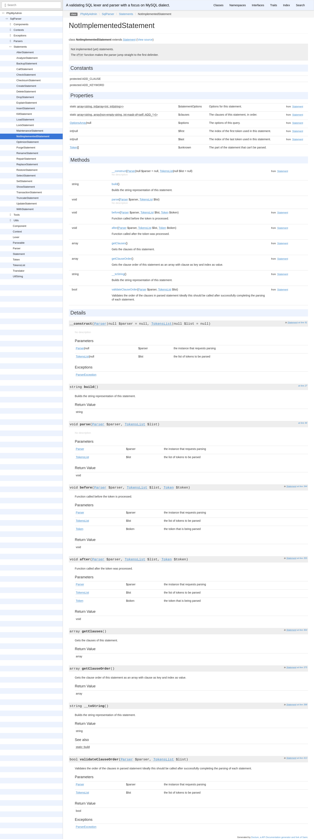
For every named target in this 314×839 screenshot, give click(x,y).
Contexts (19, 29)
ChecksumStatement (28, 80)
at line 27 (302, 385)
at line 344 (302, 486)
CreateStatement (26, 85)
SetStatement (24, 181)
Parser (16, 248)
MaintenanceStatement (29, 130)
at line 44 (302, 423)
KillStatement (24, 113)
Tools (17, 214)
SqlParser (15, 18)
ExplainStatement (26, 102)
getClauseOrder (122, 258)
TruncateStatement (27, 197)
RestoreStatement (26, 169)
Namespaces (237, 5)
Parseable (19, 242)
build (115, 184)
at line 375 (302, 667)
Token (16, 259)
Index (286, 5)
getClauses (119, 243)
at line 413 (302, 758)
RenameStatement (27, 153)
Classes (218, 5)
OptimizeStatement (27, 141)
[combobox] (31, 5)
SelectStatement (25, 175)
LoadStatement (25, 119)
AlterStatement (25, 52)
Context (17, 231)
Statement (19, 253)
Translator (18, 270)
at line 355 (302, 558)
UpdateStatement (26, 203)
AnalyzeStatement (27, 57)
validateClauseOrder (124, 289)
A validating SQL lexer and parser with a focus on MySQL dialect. (118, 5)
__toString (118, 274)
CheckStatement (26, 74)
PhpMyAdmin (14, 13)
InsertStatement (25, 108)
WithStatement (24, 209)
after (114, 227)
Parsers (18, 41)
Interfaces (258, 5)
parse (115, 199)
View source (145, 39)
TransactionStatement (29, 192)
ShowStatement (25, 186)
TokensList (19, 265)
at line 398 (302, 704)
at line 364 (302, 630)
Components (21, 24)
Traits (273, 5)
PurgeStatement (25, 147)
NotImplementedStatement (32, 136)
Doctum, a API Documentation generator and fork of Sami (279, 837)
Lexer (16, 237)
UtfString (18, 276)
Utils (16, 220)
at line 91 (302, 322)
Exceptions (20, 35)
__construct (119, 171)
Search (300, 5)
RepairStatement (26, 158)
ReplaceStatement (27, 164)
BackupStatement (26, 63)
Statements (20, 46)
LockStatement (25, 125)
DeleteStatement (26, 91)
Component (19, 225)
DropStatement (25, 97)
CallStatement (24, 69)
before (116, 212)
